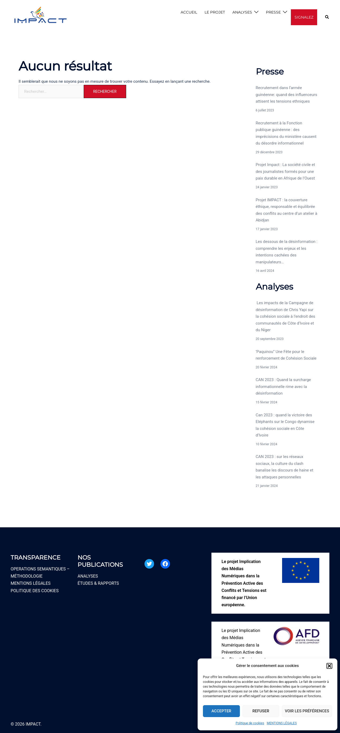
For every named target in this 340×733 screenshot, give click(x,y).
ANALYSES (242, 12)
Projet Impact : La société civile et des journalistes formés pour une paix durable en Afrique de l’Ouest (285, 171)
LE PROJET (215, 12)
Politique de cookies (250, 723)
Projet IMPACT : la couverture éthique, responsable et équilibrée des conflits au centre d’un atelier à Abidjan (286, 210)
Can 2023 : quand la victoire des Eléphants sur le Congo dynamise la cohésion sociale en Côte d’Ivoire (285, 425)
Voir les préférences (307, 711)
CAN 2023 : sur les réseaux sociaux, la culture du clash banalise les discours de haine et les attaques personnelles (284, 466)
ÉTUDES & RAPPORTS (98, 583)
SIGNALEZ (304, 17)
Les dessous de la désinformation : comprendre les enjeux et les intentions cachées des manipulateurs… (286, 251)
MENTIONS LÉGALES (282, 723)
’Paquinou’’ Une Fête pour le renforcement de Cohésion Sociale (286, 355)
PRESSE (273, 12)
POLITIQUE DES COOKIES (35, 590)
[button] (329, 666)
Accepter (221, 711)
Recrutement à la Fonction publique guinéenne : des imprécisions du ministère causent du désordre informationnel (286, 133)
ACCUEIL (189, 12)
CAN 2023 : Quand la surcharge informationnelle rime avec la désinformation (283, 386)
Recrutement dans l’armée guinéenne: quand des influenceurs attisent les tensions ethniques (286, 94)
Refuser (260, 711)
